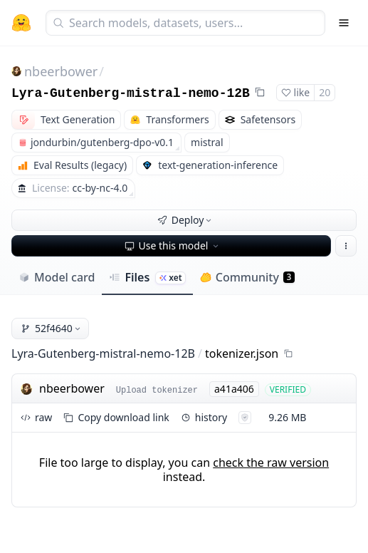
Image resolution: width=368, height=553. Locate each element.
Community (247, 277)
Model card (57, 277)
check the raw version (271, 462)
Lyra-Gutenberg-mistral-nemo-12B (130, 93)
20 (324, 92)
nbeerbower (61, 71)
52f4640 (52, 328)
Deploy (185, 220)
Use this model (173, 245)
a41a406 (234, 389)
